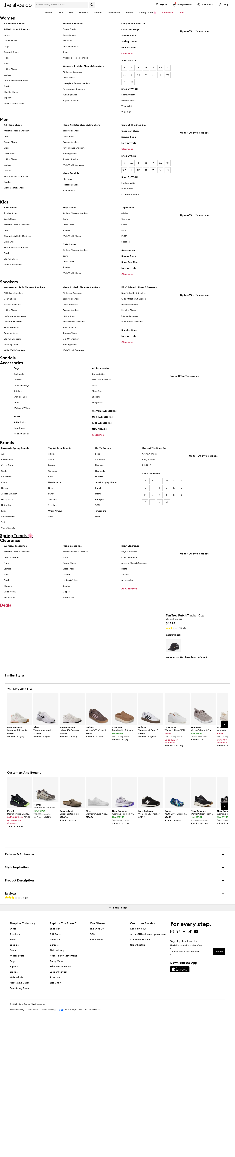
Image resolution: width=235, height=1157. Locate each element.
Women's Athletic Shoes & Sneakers (83, 66)
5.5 (145, 67)
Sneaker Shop (129, 334)
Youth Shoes (10, 220)
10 (160, 75)
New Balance (54, 498)
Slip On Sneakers (129, 320)
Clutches (18, 392)
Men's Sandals (71, 173)
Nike (123, 231)
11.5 (138, 170)
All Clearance (129, 604)
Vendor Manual (58, 1107)
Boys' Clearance (129, 567)
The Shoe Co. (97, 1064)
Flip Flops (67, 40)
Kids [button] (71, 12)
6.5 (160, 67)
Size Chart (55, 1118)
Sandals (98, 12)
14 (160, 170)
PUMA (124, 237)
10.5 (168, 75)
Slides (65, 52)
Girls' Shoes (69, 245)
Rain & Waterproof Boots (16, 80)
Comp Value (56, 1096)
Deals (181, 12)
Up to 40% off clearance (194, 96)
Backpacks (19, 386)
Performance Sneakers (74, 89)
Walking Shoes (11, 349)
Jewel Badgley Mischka (106, 498)
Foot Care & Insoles (101, 392)
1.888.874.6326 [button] (138, 1064)
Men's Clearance (72, 561)
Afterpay (55, 1112)
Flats (6, 58)
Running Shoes (70, 94)
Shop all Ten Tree (174, 653)
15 (168, 170)
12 (132, 82)
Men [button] (60, 12)
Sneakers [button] (83, 12)
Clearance (127, 53)
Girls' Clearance (129, 573)
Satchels (18, 403)
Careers (54, 1080)
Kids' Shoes (10, 208)
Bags (16, 380)
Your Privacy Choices (70, 1145)
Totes (16, 414)
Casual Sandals (70, 29)
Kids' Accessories (102, 435)
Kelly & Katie (148, 475)
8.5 (138, 75)
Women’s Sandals (73, 23)
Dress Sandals (69, 35)
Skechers (125, 243)
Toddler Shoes (10, 214)
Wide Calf (126, 112)
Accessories (128, 251)
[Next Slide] (224, 860)
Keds (50, 492)
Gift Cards (55, 1069)
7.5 (124, 75)
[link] (18, 866)
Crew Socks (19, 440)
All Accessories (100, 380)
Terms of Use (33, 1145)
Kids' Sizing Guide (20, 1118)
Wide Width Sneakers (73, 165)
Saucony (52, 515)
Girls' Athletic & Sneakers (133, 303)
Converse (125, 220)
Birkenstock (7, 475)
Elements (99, 481)
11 (124, 82)
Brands (14, 1107)
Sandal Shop (128, 35)
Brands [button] (129, 12)
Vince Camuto (8, 544)
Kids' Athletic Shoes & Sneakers (139, 292)
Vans (50, 532)
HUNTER (99, 492)
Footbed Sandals (71, 46)
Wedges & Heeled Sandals (75, 58)
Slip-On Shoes (11, 92)
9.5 (153, 75)
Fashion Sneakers (71, 142)
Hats (94, 397)
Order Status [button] (137, 1080)
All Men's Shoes (13, 125)
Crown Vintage (149, 469)
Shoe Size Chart (130, 263)
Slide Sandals (69, 190)
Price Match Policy (60, 1101)
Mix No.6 (146, 481)
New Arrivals (128, 47)
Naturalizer (6, 521)
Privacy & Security (17, 1145)
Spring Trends (129, 41)
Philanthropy (57, 1085)
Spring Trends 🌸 (147, 12)
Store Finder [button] (97, 1074)
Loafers (7, 75)
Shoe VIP (55, 1064)
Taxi (3, 538)
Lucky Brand (7, 515)
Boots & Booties (11, 573)
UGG (97, 532)
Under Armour (55, 527)
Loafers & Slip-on (71, 596)
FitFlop (4, 504)
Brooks (51, 481)
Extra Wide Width (130, 194)
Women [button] (48, 12)
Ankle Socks (19, 434)
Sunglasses (97, 414)
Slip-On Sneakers (71, 100)
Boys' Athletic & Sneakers (133, 298)
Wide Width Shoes (13, 265)
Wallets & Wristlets (23, 420)
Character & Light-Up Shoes (17, 237)
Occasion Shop (130, 29)
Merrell (98, 509)
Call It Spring (7, 481)
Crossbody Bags (21, 397)
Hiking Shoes (10, 69)
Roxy (3, 527)
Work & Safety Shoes (14, 103)
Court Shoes (68, 77)
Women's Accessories (104, 423)
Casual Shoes (10, 40)
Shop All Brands (151, 489)
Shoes (13, 1064)
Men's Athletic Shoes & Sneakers (81, 125)
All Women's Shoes (14, 23)
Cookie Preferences (93, 1145)
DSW (92, 1069)
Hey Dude (100, 486)
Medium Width (128, 100)
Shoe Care (97, 403)
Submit (219, 1087)
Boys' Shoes (69, 208)
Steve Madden (8, 532)
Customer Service (140, 1074)
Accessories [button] (114, 12)
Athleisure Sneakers (72, 72)
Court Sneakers (70, 309)
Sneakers (15, 1069)
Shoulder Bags (20, 409)
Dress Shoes (9, 153)
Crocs (124, 225)
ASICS (51, 475)
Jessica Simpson (9, 509)
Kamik (98, 504)
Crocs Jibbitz (98, 386)
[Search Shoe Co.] (61, 4)
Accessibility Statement (63, 1091)
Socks (17, 428)
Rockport (99, 515)
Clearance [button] (167, 12)
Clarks (4, 486)
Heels (6, 63)
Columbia (100, 475)
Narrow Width (128, 94)
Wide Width (127, 106)
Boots (6, 35)
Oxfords (7, 170)
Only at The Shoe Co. (133, 23)
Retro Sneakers (11, 332)
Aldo (3, 469)
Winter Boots (17, 1091)
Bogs (97, 469)
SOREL (98, 521)
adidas (124, 214)
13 (153, 170)
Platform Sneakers (13, 326)
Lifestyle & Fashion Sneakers (76, 83)
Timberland (100, 527)
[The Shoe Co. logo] (18, 4)
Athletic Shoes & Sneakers (17, 29)
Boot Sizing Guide (20, 1123)
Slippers (8, 97)
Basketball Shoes (71, 131)
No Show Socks (21, 446)
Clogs (6, 46)
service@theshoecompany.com (148, 1069)
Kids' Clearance (130, 561)
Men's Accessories (102, 429)
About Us (55, 1074)
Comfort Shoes (11, 52)
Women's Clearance (15, 561)
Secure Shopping (48, 1145)
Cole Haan (6, 492)
